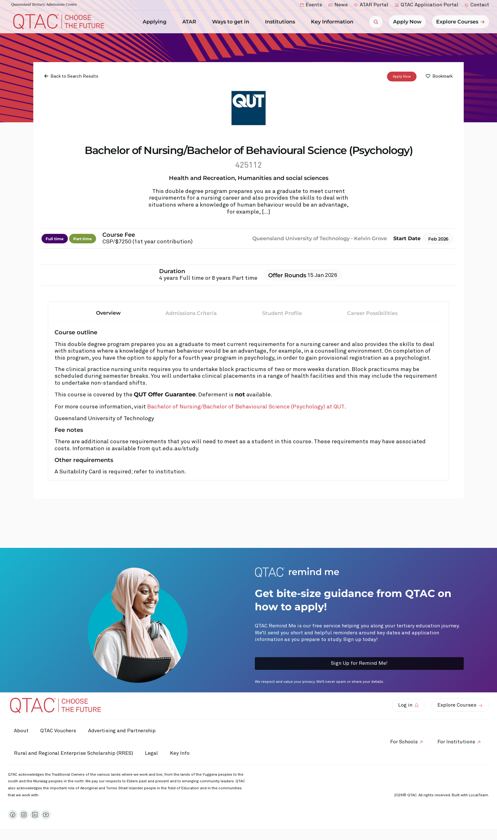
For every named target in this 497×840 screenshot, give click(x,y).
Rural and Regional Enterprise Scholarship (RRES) (73, 753)
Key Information (334, 22)
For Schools (402, 741)
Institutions (281, 22)
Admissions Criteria (191, 313)
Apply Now (402, 76)
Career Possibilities (372, 313)
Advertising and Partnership (124, 730)
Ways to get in (232, 22)
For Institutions (456, 741)
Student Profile (282, 313)
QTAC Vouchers (59, 730)
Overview (108, 313)
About (21, 730)
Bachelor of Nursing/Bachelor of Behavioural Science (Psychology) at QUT (246, 407)
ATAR (190, 22)
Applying (156, 22)
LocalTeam (478, 795)
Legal (152, 753)
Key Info (183, 753)
